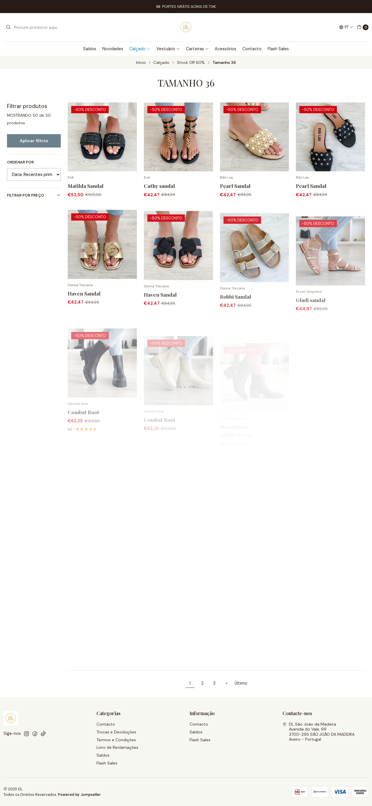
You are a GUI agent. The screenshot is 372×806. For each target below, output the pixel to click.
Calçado (139, 48)
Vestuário (168, 48)
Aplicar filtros (34, 140)
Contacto (252, 48)
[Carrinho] (363, 27)
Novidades (112, 48)
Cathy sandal (159, 185)
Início (141, 63)
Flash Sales (278, 48)
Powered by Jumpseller (79, 794)
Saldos (89, 48)
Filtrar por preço (34, 195)
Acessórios (225, 48)
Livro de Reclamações (117, 747)
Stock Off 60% (191, 63)
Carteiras (197, 48)
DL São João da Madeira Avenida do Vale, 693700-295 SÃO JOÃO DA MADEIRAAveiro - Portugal (318, 732)
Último (241, 683)
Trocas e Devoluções (116, 732)
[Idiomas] (346, 27)
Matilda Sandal (85, 185)
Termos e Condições (116, 739)
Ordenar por (20, 162)
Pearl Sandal (235, 185)
